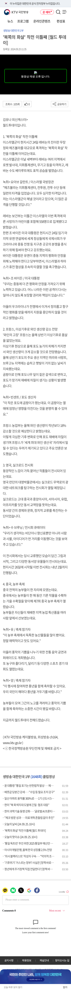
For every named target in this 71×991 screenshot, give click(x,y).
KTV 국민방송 (11, 10)
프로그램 (23, 21)
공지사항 (8, 960)
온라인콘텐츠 (41, 21)
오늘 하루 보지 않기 (13, 987)
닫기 (65, 987)
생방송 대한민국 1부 (13, 30)
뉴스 (10, 21)
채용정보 (26, 960)
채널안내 (44, 960)
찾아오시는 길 (62, 960)
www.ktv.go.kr (12, 742)
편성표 (61, 21)
